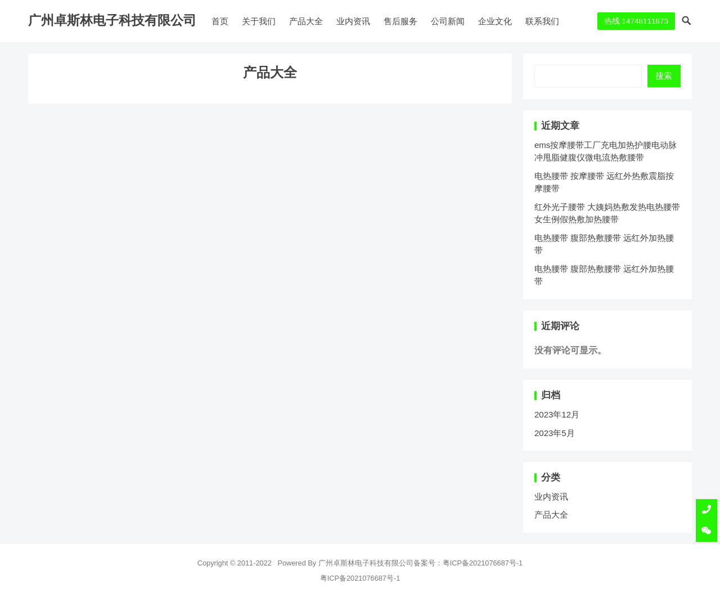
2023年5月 (554, 433)
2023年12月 (556, 414)
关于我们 (259, 21)
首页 (220, 21)
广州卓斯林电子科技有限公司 (112, 21)
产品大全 (306, 21)
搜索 (663, 75)
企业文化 (495, 21)
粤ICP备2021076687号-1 (483, 563)
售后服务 (400, 21)
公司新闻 (448, 21)
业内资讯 (353, 21)
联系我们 (542, 21)
